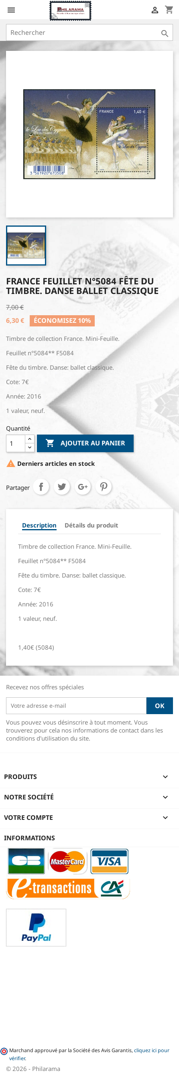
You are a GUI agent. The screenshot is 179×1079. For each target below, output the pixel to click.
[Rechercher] (89, 32)
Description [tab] (39, 525)
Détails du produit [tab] (91, 525)
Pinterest (104, 487)
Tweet (62, 487)
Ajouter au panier (85, 443)
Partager (41, 487)
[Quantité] (15, 443)
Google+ (83, 487)
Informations (29, 837)
